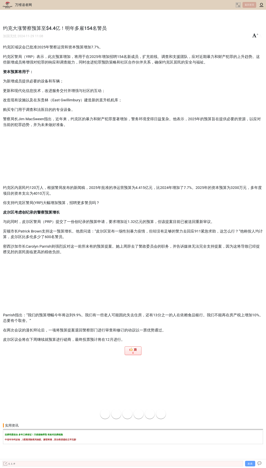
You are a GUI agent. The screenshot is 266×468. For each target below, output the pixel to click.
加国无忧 (10, 36)
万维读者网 (23, 5)
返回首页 (249, 4)
